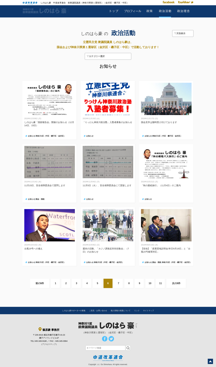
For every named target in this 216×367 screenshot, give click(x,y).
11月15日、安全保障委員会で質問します (44, 185)
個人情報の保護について (120, 311)
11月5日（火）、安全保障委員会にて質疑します (107, 185)
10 (150, 283)
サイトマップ (148, 311)
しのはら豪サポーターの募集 (74, 311)
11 (160, 283)
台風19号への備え (33, 248)
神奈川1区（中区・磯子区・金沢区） (50, 136)
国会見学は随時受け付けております (159, 122)
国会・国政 (40, 199)
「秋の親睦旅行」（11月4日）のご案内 (161, 185)
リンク (137, 311)
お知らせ (31, 136)
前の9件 (40, 283)
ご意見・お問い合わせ (98, 311)
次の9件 (176, 283)
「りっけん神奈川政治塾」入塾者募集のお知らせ (107, 122)
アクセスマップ (49, 344)
